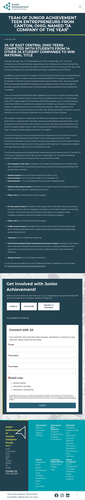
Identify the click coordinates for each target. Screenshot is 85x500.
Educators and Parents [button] (56, 427)
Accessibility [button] (12, 497)
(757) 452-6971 (12, 473)
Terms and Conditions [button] (16, 494)
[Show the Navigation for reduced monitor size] (80, 6)
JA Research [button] (41, 470)
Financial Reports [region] (70, 439)
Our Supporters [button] (71, 434)
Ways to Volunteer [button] (40, 429)
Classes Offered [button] (39, 434)
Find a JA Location (70, 478)
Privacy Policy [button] (31, 494)
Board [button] (38, 468)
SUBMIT (42, 405)
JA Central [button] (34, 497)
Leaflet (60, 419)
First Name (13, 356)
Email (11, 345)
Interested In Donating (22, 386)
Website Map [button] (23, 497)
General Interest (19, 383)
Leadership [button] (40, 462)
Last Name (13, 366)
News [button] (38, 481)
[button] (56, 495)
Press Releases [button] (39, 474)
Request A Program (49, 306)
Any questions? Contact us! (18, 318)
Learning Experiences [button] (57, 461)
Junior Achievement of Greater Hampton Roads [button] (72, 469)
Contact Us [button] (11, 471)
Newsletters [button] (41, 478)
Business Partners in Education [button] (71, 446)
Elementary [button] (56, 464)
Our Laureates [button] (40, 485)
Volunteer (29, 306)
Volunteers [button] (41, 425)
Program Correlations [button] (56, 438)
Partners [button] (70, 425)
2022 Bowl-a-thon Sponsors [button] (72, 453)
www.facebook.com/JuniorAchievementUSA (26, 266)
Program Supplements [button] (57, 433)
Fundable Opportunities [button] (72, 429)
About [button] (39, 460)
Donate (13, 306)
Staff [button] (38, 465)
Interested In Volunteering (23, 390)
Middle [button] (54, 467)
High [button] (53, 470)
